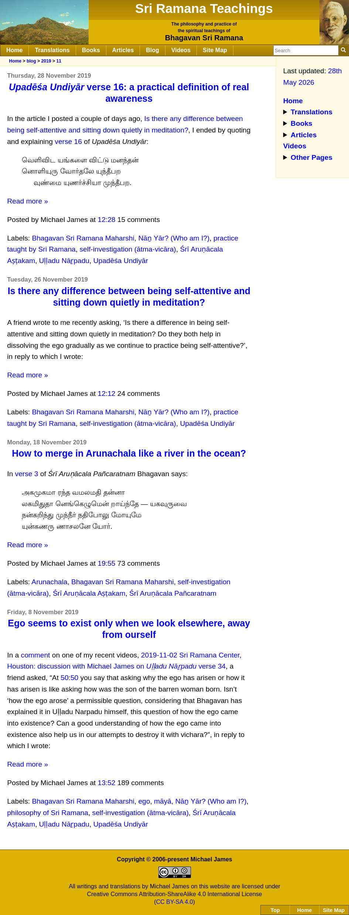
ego (144, 801)
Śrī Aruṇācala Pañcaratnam (172, 593)
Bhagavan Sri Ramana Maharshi (83, 238)
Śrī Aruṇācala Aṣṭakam (89, 593)
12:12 (107, 393)
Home (14, 50)
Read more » (27, 201)
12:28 (107, 219)
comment (35, 655)
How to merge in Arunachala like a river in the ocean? (129, 453)
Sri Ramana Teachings (204, 8)
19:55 (107, 563)
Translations (52, 50)
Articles (123, 50)
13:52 (107, 783)
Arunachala (49, 582)
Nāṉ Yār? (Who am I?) (173, 238)
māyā (162, 801)
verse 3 (26, 474)
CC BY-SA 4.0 (174, 902)
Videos (181, 50)
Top (275, 910)
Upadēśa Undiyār (120, 261)
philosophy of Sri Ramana (47, 813)
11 (58, 61)
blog (31, 61)
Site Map (215, 50)
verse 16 (68, 141)
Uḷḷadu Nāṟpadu (64, 261)
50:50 (69, 678)
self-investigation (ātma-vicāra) (127, 249)
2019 (46, 61)
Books (91, 50)
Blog (152, 50)
